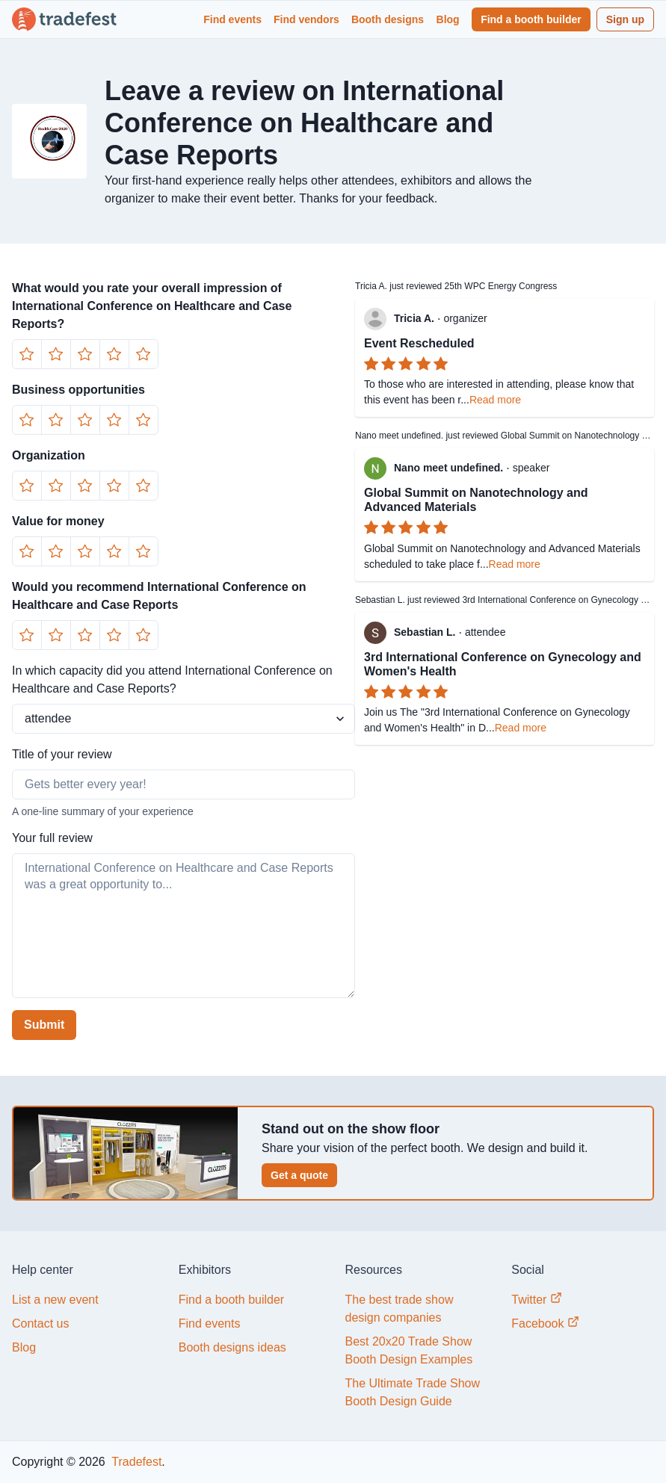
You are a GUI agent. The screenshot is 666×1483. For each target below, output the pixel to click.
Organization (48, 455)
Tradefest (134, 1461)
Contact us (40, 1323)
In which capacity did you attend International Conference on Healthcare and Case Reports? (172, 679)
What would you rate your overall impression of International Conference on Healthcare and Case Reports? (152, 306)
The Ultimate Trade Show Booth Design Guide (413, 1392)
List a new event (55, 1299)
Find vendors (306, 19)
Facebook (545, 1323)
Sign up (625, 19)
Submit (44, 1024)
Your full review (52, 838)
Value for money (58, 521)
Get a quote (299, 1175)
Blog (448, 19)
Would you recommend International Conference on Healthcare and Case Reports (159, 595)
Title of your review (62, 754)
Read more (495, 400)
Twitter (536, 1299)
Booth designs (387, 19)
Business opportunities (78, 389)
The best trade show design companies (399, 1308)
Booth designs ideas (232, 1347)
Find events (232, 19)
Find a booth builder (531, 19)
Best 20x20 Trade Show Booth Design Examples (409, 1350)
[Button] (27, 354)
